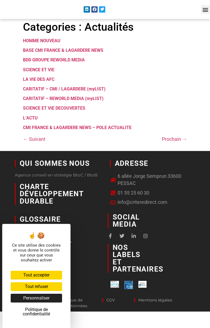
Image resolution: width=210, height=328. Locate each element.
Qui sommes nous (55, 174)
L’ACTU (30, 128)
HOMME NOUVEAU (41, 51)
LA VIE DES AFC (38, 90)
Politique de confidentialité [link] (36, 311)
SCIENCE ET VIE (38, 80)
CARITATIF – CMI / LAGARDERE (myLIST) (64, 99)
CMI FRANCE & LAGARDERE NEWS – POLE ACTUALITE (77, 138)
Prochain (174, 150)
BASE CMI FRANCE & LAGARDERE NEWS (63, 61)
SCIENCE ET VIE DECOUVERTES (54, 119)
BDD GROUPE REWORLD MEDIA (54, 70)
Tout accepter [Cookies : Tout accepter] (36, 275)
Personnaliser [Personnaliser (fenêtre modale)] (36, 298)
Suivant (34, 150)
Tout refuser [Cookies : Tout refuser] (36, 286)
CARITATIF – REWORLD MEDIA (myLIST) (63, 109)
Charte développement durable (51, 204)
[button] (205, 15)
